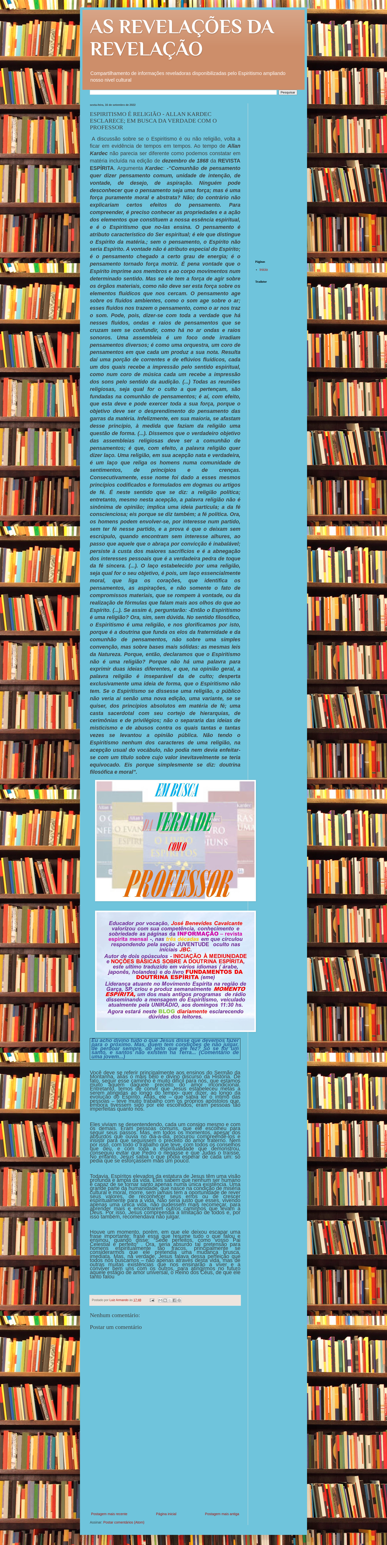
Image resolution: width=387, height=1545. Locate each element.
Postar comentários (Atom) (123, 1522)
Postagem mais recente (109, 1514)
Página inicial (166, 1514)
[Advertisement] (165, 1474)
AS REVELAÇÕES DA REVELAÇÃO (182, 37)
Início (264, 270)
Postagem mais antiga (222, 1514)
